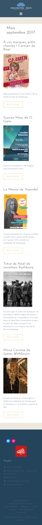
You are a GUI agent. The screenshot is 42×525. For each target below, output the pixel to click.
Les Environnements (15, 484)
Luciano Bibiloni (10, 507)
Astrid (33, 517)
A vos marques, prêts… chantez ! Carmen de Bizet (20, 46)
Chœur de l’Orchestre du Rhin (21, 504)
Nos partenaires (26, 509)
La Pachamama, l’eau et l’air (18, 481)
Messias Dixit (12, 477)
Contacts (12, 509)
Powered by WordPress (13, 517)
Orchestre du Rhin (21, 501)
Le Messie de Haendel (20, 189)
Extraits (35, 507)
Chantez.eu (21, 512)
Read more (13, 104)
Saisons (24, 507)
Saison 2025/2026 (14, 467)
